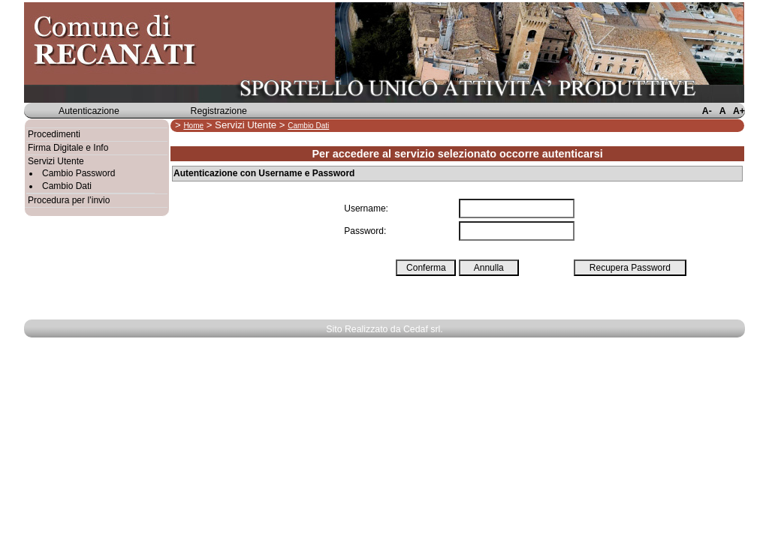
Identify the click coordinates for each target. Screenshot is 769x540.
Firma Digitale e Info (68, 147)
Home (193, 126)
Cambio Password (78, 173)
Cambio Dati (67, 186)
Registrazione (219, 111)
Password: (365, 231)
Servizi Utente (56, 161)
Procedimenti (54, 134)
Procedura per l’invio (69, 200)
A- (707, 111)
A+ (739, 111)
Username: (366, 208)
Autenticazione (89, 111)
